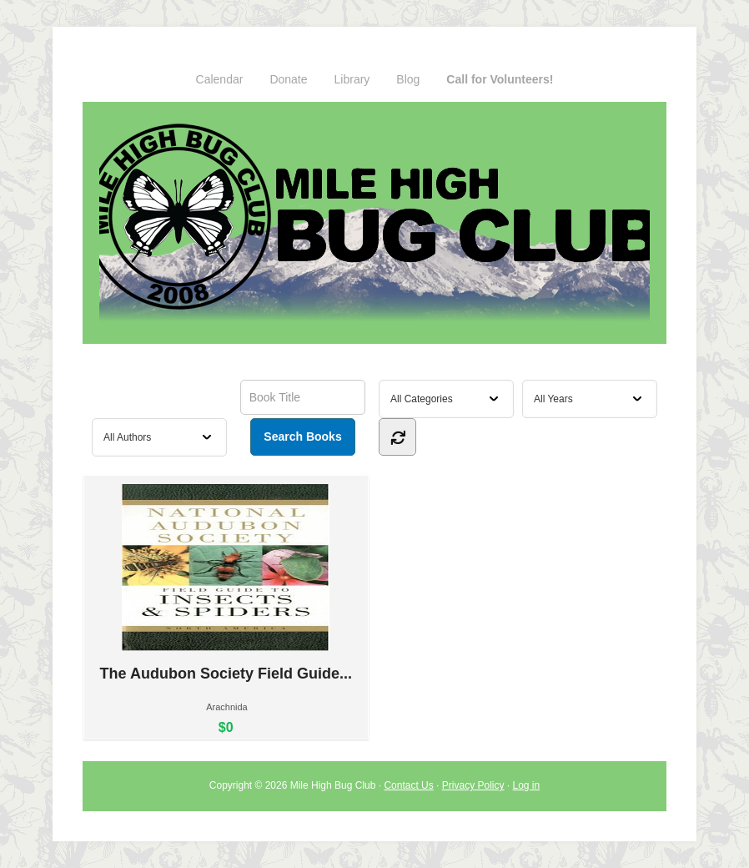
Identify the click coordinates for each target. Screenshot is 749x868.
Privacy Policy (473, 785)
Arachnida (227, 707)
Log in (526, 785)
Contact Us (408, 785)
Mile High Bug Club (374, 223)
